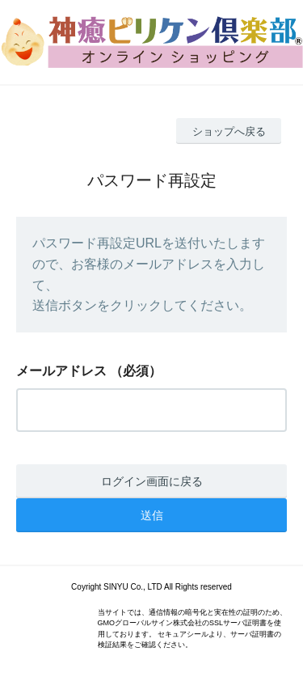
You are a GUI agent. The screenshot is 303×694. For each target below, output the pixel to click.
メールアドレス (61, 371)
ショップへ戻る (229, 131)
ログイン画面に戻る (152, 481)
